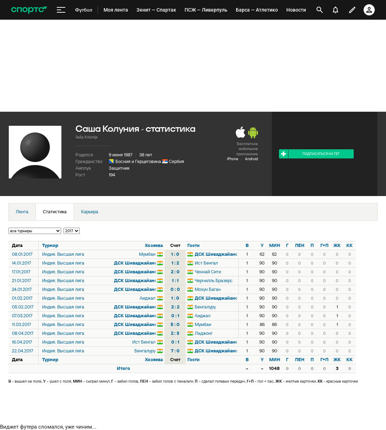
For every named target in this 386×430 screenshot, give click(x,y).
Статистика (55, 212)
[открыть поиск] (319, 9)
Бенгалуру (205, 307)
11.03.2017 (21, 324)
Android (251, 158)
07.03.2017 (22, 316)
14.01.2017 (21, 263)
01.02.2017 (22, 298)
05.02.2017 (22, 307)
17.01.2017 (21, 272)
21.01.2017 (21, 281)
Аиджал (147, 298)
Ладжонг (204, 333)
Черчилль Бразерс (214, 281)
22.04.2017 (22, 351)
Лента (22, 212)
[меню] (61, 10)
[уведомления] (335, 9)
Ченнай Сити (208, 272)
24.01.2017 (22, 289)
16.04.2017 (22, 342)
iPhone (232, 158)
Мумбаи (147, 254)
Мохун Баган (208, 289)
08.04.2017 (22, 333)
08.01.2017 (22, 254)
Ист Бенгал (206, 263)
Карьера (89, 212)
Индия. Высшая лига (63, 254)
